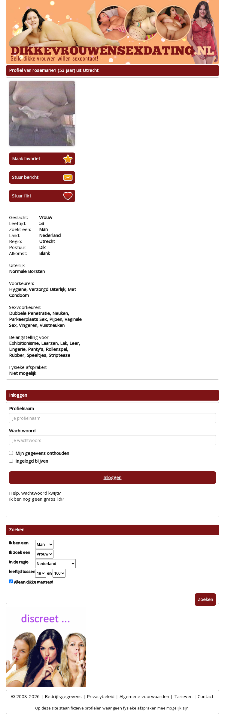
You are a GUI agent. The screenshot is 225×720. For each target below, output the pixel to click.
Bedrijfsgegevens (63, 696)
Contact (206, 696)
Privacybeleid (100, 696)
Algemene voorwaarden (144, 696)
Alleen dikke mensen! (33, 582)
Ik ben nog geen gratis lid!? (36, 499)
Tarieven (183, 696)
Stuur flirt (21, 196)
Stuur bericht (25, 177)
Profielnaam (21, 408)
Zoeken (205, 599)
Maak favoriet (26, 158)
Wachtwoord (22, 431)
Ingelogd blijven (30, 461)
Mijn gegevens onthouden (41, 453)
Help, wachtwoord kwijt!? (35, 493)
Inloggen (112, 477)
